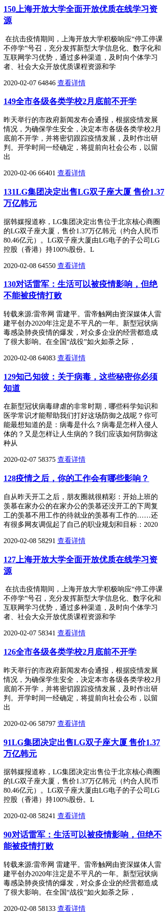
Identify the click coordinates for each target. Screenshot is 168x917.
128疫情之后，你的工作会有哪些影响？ (76, 478)
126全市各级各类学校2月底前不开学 (70, 651)
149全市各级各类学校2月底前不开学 (70, 101)
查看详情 (71, 83)
